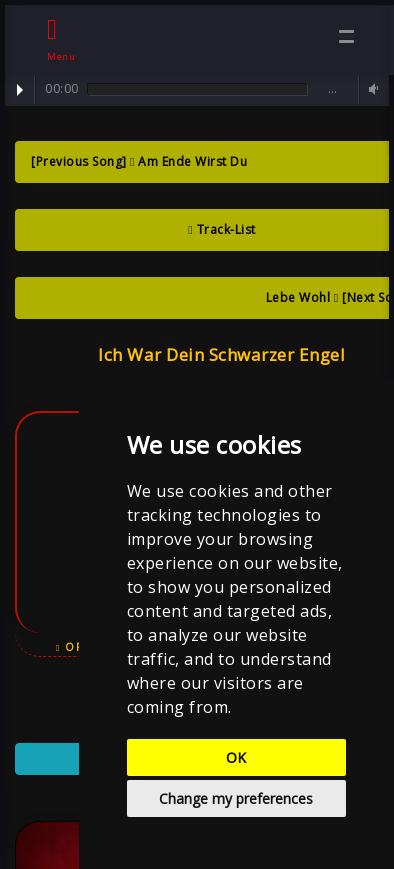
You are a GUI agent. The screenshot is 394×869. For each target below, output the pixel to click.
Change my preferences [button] (236, 798)
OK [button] (236, 757)
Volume (371, 89)
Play (20, 90)
